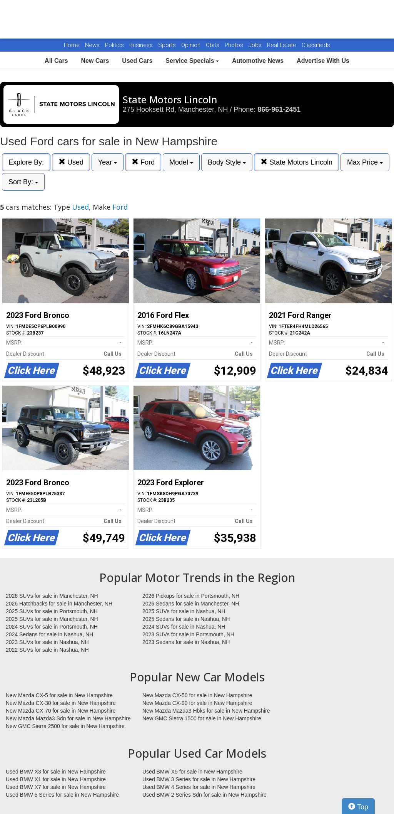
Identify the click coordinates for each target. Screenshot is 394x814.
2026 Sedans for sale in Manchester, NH (190, 603)
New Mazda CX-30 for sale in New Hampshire (61, 703)
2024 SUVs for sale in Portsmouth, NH (52, 627)
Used (70, 162)
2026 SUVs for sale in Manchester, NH (52, 596)
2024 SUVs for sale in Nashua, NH (183, 627)
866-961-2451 (279, 109)
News (92, 45)
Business (141, 45)
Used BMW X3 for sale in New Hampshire (56, 772)
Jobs (256, 45)
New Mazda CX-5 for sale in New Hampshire (59, 695)
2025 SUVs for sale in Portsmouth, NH (52, 611)
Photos (235, 45)
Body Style (227, 162)
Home (72, 45)
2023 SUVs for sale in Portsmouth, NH (188, 634)
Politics (114, 45)
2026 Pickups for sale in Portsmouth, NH (190, 596)
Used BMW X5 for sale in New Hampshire (192, 772)
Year (107, 162)
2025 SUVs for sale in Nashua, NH (183, 611)
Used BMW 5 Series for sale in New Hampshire (62, 795)
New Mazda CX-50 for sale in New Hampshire (197, 695)
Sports (167, 45)
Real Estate (282, 45)
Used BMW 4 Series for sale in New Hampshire (198, 787)
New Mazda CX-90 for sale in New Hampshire (197, 703)
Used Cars (137, 60)
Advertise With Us (323, 60)
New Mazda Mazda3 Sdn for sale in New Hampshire (68, 718)
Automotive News (258, 60)
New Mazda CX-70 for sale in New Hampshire (61, 711)
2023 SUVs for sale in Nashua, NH (47, 642)
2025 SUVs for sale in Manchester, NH (52, 619)
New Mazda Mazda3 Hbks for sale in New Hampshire (206, 711)
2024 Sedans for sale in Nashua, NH (49, 634)
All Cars (56, 60)
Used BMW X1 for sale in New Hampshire (56, 779)
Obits (213, 45)
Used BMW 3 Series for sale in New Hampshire (198, 779)
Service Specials (192, 60)
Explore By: (26, 162)
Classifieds (316, 45)
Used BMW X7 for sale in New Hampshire (56, 787)
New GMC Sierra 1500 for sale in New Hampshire (201, 718)
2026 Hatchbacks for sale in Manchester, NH (59, 603)
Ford (143, 162)
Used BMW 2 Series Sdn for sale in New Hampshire (204, 795)
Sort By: (23, 182)
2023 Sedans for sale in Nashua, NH (186, 642)
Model (181, 162)
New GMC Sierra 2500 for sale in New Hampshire (65, 726)
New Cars (95, 60)
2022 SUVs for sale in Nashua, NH (47, 650)
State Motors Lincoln (296, 162)
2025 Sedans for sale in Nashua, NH (186, 619)
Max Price (365, 162)
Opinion (191, 45)
